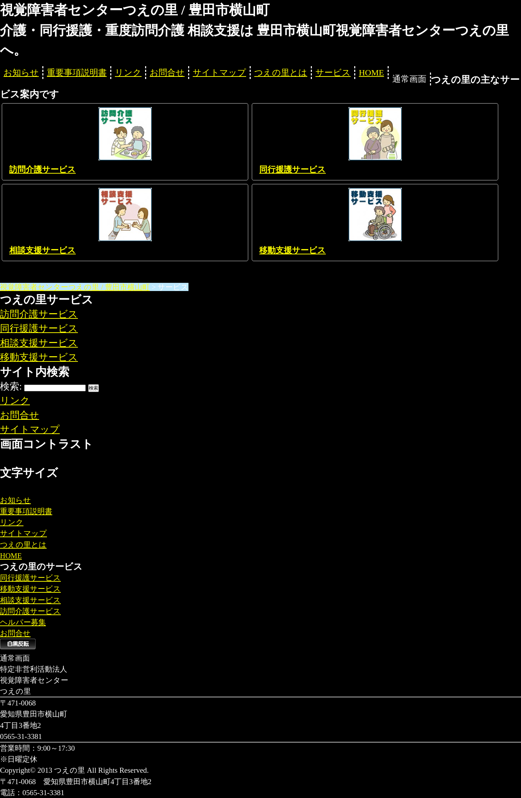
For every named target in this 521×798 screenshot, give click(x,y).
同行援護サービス (292, 169)
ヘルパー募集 (23, 622)
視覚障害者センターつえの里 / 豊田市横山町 (75, 287)
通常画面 (409, 79)
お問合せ (167, 72)
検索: (11, 386)
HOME (371, 72)
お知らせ (21, 72)
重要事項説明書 (77, 72)
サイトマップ (219, 72)
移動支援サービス (292, 250)
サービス (333, 72)
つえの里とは (280, 72)
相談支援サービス (42, 250)
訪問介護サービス (42, 169)
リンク (128, 72)
